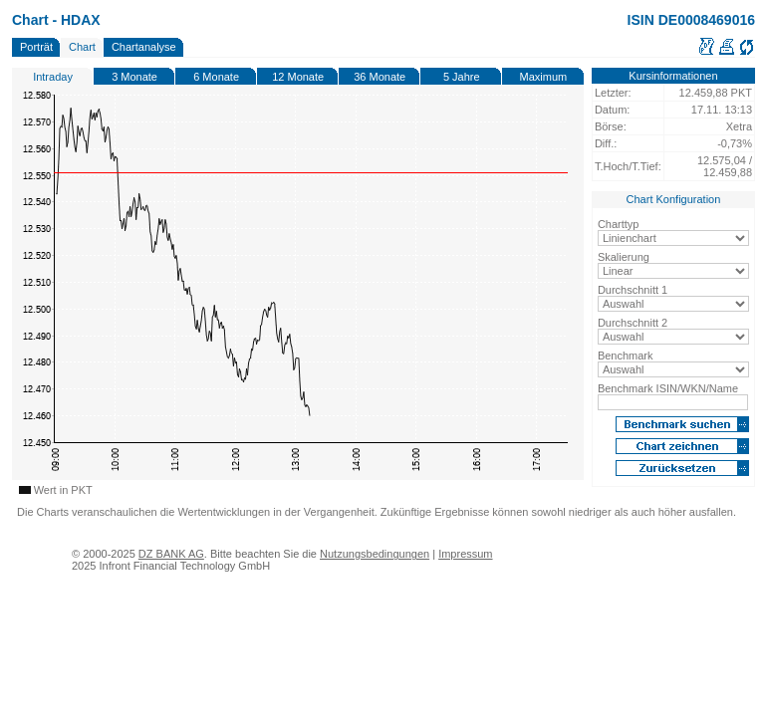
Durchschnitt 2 (632, 323)
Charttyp (618, 224)
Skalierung (623, 257)
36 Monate (379, 77)
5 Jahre (461, 77)
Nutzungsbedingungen (374, 554)
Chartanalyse (144, 47)
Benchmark (625, 355)
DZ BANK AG (171, 554)
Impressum (465, 554)
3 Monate (134, 77)
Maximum (544, 77)
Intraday (53, 77)
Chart (82, 47)
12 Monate (298, 77)
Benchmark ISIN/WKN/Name (668, 388)
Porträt (36, 47)
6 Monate (216, 77)
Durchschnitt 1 (632, 290)
